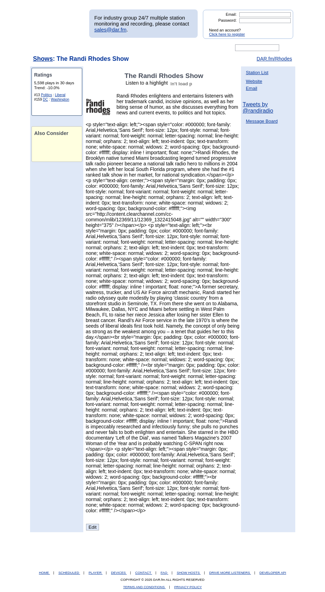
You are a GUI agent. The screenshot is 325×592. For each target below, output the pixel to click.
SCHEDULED (69, 573)
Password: (227, 20)
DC (45, 99)
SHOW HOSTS (188, 573)
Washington (60, 99)
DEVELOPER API (273, 573)
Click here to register (227, 34)
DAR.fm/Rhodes (274, 59)
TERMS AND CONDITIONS (144, 587)
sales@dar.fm (110, 30)
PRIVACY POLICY (188, 587)
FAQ (164, 573)
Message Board (262, 121)
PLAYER (96, 573)
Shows (43, 58)
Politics (46, 95)
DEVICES (119, 573)
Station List (257, 72)
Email (251, 88)
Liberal (60, 95)
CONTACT (143, 573)
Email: (231, 14)
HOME (44, 573)
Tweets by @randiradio (258, 107)
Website (254, 81)
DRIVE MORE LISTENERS (230, 573)
